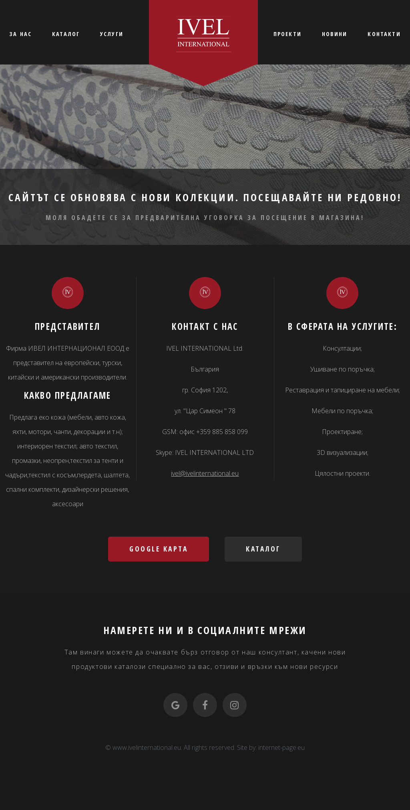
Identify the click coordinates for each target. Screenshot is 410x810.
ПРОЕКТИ (287, 34)
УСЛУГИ (111, 34)
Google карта (158, 548)
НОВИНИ (335, 34)
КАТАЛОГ (66, 34)
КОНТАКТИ (384, 34)
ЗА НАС (20, 34)
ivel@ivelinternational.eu (205, 473)
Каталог (263, 548)
